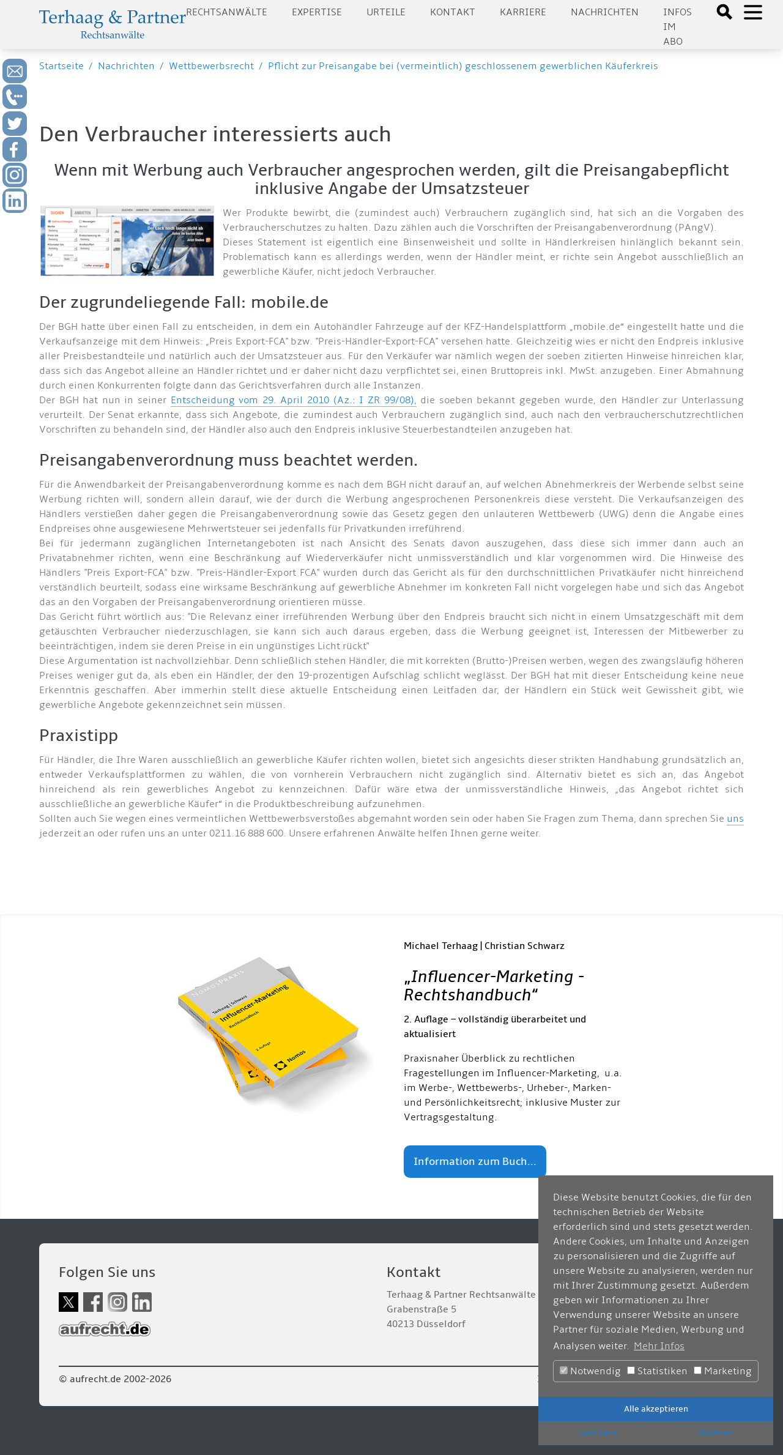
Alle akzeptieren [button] (656, 1409)
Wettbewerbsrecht (211, 66)
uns (735, 819)
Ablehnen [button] (714, 1432)
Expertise (317, 12)
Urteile (386, 12)
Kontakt (452, 12)
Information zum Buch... (475, 1161)
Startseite (61, 66)
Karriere (523, 12)
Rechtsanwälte (226, 12)
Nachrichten (605, 12)
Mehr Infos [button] (659, 1346)
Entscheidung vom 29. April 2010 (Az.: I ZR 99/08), (294, 400)
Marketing (723, 1371)
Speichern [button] (597, 1432)
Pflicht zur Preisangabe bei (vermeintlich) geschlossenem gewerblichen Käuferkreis (463, 66)
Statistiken (657, 1371)
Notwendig (590, 1371)
